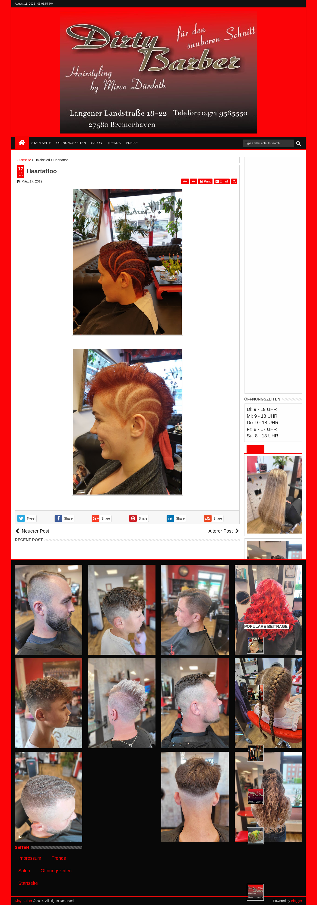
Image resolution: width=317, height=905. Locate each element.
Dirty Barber (23, 901)
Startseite (41, 143)
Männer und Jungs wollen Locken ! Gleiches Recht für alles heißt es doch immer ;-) (279, 468)
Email (222, 181)
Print (205, 181)
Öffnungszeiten (71, 143)
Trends (114, 143)
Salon (96, 143)
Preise (132, 143)
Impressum (29, 858)
